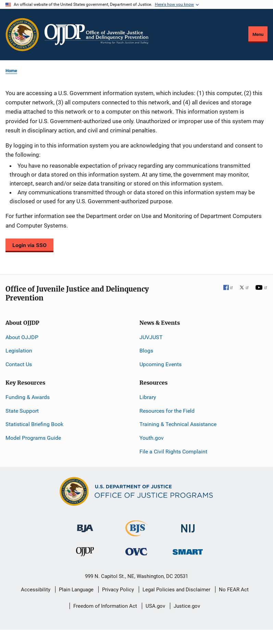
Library (147, 397)
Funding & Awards (27, 397)
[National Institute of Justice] (188, 525)
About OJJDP (21, 337)
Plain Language (76, 590)
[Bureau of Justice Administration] (85, 525)
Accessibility (35, 590)
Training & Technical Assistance (177, 424)
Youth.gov (151, 438)
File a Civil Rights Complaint (173, 451)
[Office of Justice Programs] (22, 34)
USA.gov (155, 606)
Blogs (146, 350)
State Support (22, 411)
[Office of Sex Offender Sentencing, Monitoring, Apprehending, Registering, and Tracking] (188, 550)
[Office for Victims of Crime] (136, 551)
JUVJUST (151, 337)
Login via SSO (29, 245)
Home (11, 70)
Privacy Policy (118, 590)
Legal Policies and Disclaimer (176, 590)
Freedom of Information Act (105, 606)
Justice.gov (187, 606)
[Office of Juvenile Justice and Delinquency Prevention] (85, 553)
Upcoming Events (160, 364)
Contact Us (18, 364)
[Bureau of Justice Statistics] (136, 533)
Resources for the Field (167, 411)
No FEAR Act (234, 590)
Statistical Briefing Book (34, 424)
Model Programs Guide (33, 438)
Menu (257, 34)
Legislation (18, 350)
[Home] (96, 34)
